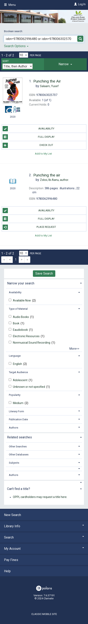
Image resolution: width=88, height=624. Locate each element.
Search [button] (44, 537)
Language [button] (15, 355)
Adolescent (20, 380)
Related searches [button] (19, 437)
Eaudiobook (20, 329)
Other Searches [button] (18, 446)
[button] (65, 64)
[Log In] (75, 4)
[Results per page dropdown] (23, 55)
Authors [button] (13, 427)
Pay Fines (11, 560)
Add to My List (43, 153)
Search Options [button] (16, 46)
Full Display (29, 136)
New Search (12, 515)
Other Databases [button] (18, 454)
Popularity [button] (14, 394)
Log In (82, 4)
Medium (18, 403)
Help (7, 571)
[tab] (65, 64)
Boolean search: (13, 31)
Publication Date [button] (18, 419)
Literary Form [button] (16, 411)
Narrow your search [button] (20, 283)
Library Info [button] (44, 526)
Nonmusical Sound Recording (32, 342)
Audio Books (21, 317)
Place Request (29, 227)
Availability (28, 128)
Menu (10, 4)
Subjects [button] (14, 462)
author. (54, 179)
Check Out (28, 145)
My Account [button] (44, 549)
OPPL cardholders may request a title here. (40, 497)
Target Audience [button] (18, 372)
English (18, 363)
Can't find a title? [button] (18, 489)
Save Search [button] (44, 273)
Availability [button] (15, 292)
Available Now (22, 300)
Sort (5, 61)
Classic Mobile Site (44, 614)
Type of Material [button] (18, 308)
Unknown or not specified (29, 386)
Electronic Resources (26, 336)
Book (16, 323)
